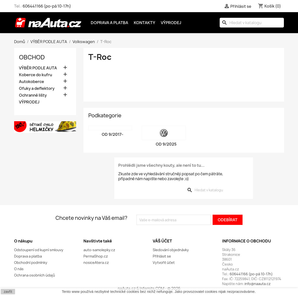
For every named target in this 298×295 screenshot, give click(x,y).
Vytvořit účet (164, 262)
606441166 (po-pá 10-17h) (47, 6)
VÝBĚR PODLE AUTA (38, 68)
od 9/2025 (166, 144)
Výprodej (171, 22)
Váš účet (162, 241)
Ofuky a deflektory (36, 88)
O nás (19, 269)
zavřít (8, 292)
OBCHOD (32, 57)
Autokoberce (31, 81)
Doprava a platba (109, 22)
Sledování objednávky (171, 250)
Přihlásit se (162, 256)
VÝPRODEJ (29, 102)
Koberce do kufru (35, 74)
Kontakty (144, 22)
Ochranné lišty (33, 95)
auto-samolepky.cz (99, 250)
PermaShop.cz (95, 256)
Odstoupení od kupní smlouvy (38, 250)
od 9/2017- (112, 134)
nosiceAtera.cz (96, 262)
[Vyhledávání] (252, 23)
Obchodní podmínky (30, 262)
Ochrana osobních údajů (34, 275)
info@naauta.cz (257, 283)
